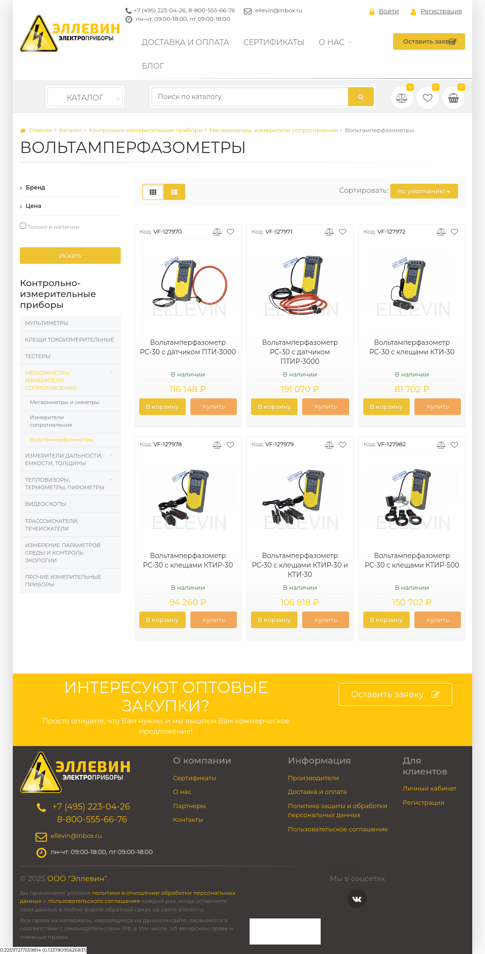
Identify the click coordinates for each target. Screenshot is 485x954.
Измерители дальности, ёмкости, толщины (63, 459)
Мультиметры (47, 323)
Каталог (85, 97)
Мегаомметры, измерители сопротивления (273, 130)
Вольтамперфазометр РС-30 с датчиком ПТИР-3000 (300, 352)
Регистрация (436, 11)
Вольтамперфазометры (61, 439)
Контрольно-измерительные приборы (146, 130)
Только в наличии (50, 226)
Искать (70, 255)
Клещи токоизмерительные (69, 339)
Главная (36, 130)
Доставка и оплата (185, 42)
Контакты (188, 819)
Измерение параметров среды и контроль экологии (62, 553)
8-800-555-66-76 (212, 10)
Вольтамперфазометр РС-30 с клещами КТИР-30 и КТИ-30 (300, 565)
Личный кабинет (429, 788)
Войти (384, 11)
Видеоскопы (45, 504)
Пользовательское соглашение (338, 829)
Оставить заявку (430, 42)
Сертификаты (274, 42)
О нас (331, 42)
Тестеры (38, 356)
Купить (213, 406)
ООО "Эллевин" (77, 878)
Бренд (32, 187)
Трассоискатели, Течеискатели (51, 525)
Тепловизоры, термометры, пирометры (64, 484)
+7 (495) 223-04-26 (160, 10)
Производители (313, 778)
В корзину (162, 406)
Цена (30, 205)
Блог (153, 66)
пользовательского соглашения (94, 901)
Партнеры (189, 806)
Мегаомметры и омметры (64, 402)
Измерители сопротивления (51, 421)
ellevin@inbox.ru (279, 10)
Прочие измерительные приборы (63, 581)
